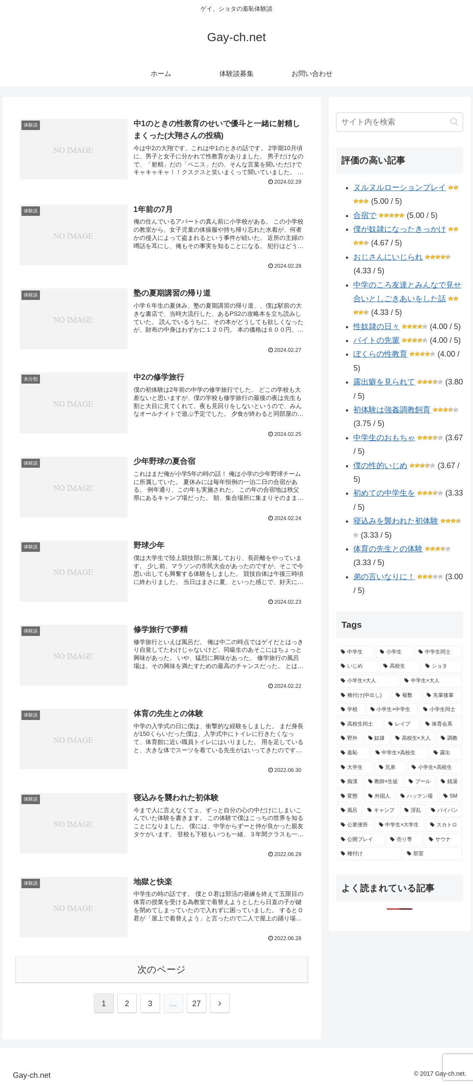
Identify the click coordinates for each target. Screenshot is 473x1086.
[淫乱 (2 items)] (412, 810)
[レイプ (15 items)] (402, 724)
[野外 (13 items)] (349, 738)
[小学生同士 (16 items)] (440, 709)
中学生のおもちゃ (384, 437)
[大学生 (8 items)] (355, 767)
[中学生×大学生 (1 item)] (399, 825)
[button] (454, 122)
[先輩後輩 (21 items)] (442, 695)
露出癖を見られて (384, 382)
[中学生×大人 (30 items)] (431, 681)
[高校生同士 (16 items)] (360, 724)
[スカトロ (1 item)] (444, 825)
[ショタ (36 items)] (441, 666)
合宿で (364, 215)
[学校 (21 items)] (350, 709)
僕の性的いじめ (380, 465)
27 (196, 1003)
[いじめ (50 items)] (357, 666)
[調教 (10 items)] (449, 738)
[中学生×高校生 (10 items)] (400, 753)
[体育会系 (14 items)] (441, 724)
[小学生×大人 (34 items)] (368, 681)
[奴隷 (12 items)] (377, 738)
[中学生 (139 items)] (355, 652)
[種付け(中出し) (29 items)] (363, 695)
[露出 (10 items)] (446, 753)
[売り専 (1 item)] (405, 839)
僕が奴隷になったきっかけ (399, 229)
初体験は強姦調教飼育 (392, 409)
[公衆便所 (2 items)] (355, 825)
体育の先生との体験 (388, 549)
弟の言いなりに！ (384, 576)
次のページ (161, 969)
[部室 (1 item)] (432, 853)
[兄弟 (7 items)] (390, 767)
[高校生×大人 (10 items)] (413, 738)
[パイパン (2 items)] (444, 810)
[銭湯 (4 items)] (449, 781)
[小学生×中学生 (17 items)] (392, 709)
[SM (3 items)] (451, 796)
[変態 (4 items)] (349, 796)
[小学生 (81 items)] (394, 652)
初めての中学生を (384, 493)
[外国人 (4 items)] (379, 796)
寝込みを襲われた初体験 (395, 521)
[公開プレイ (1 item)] (361, 839)
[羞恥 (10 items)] (353, 753)
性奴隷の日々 (376, 326)
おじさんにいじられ (388, 257)
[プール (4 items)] (420, 781)
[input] (399, 122)
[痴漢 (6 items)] (349, 781)
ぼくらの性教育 (380, 354)
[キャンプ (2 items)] (381, 810)
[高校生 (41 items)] (399, 666)
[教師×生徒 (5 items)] (383, 781)
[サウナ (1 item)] (443, 839)
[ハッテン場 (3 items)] (417, 796)
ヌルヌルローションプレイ (399, 187)
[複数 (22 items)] (406, 695)
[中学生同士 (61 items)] (438, 652)
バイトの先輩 (376, 340)
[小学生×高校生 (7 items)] (435, 767)
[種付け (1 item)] (369, 853)
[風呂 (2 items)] (349, 810)
